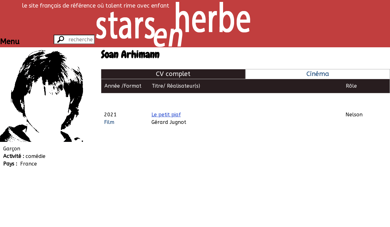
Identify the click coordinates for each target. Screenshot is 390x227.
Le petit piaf (166, 100)
